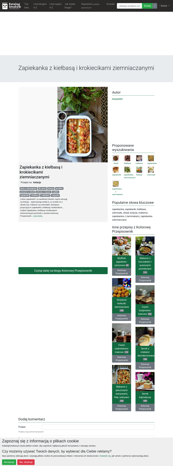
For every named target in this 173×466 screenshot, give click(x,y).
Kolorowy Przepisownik (122, 272)
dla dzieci (42, 188)
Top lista (26, 6)
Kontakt (110, 4)
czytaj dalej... (38, 216)
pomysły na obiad (27, 192)
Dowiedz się (105, 456)
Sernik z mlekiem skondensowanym (146, 354)
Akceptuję (9, 462)
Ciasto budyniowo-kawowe (145, 310)
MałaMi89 (117, 99)
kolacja (51, 188)
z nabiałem (45, 195)
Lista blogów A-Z (40, 6)
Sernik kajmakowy (145, 397)
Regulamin (90, 6)
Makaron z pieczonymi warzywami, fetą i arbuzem (121, 393)
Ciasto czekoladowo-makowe (121, 348)
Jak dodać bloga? (70, 6)
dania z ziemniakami (28, 188)
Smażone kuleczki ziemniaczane (121, 305)
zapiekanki (24, 195)
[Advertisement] (86, 34)
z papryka (55, 195)
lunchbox (59, 188)
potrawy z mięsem (43, 192)
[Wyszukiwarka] (129, 6)
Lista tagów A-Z (56, 6)
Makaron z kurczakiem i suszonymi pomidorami (145, 265)
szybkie (56, 192)
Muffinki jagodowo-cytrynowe (121, 262)
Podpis (22, 427)
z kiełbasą (35, 195)
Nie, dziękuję (26, 462)
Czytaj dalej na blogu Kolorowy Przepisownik (63, 270)
